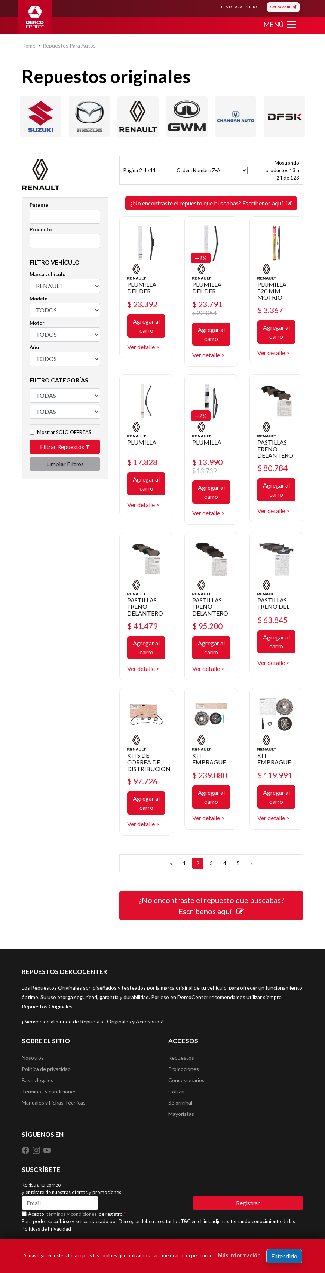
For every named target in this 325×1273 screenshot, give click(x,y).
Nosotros (33, 1057)
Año (34, 347)
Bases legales (37, 1080)
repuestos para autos (69, 45)
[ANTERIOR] (171, 863)
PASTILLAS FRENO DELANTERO (275, 449)
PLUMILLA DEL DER (141, 287)
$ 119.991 (274, 775)
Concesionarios (186, 1080)
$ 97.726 (142, 781)
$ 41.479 (142, 626)
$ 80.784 (272, 468)
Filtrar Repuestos (65, 446)
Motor (37, 323)
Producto (41, 229)
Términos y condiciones (49, 1091)
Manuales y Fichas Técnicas (54, 1102)
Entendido (284, 1256)
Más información (239, 1255)
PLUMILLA (141, 442)
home (29, 45)
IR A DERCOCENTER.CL (240, 6)
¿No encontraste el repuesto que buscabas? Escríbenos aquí (211, 203)
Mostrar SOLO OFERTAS (64, 432)
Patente (39, 205)
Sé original (180, 1102)
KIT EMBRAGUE (209, 759)
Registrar (248, 1202)
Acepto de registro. (77, 1214)
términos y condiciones (71, 1214)
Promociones (183, 1069)
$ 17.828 (142, 462)
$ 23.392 (142, 304)
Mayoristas (181, 1114)
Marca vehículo (47, 274)
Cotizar (176, 1091)
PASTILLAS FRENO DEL (273, 603)
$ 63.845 (272, 620)
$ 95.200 (207, 626)
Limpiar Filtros (65, 463)
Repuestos (181, 1057)
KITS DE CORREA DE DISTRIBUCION (149, 762)
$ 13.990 (209, 466)
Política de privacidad (46, 1069)
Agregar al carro (146, 326)
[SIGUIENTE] (251, 863)
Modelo (38, 299)
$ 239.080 (209, 775)
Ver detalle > (143, 346)
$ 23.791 (209, 308)
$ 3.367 (270, 310)
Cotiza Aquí (283, 6)
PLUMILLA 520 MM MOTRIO (271, 291)
